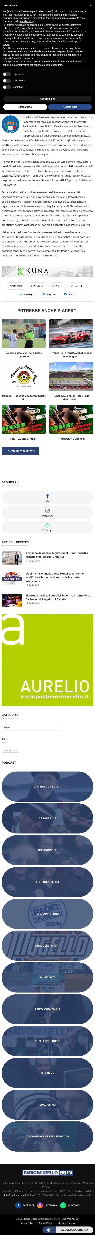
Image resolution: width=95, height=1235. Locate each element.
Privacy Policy (26, 1223)
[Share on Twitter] (57, 285)
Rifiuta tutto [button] (25, 107)
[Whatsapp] (70, 1205)
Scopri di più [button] (47, 98)
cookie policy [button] (27, 21)
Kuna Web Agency (70, 1218)
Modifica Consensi (66, 1223)
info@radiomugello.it (15, 1195)
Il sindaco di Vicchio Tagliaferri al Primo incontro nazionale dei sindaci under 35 (56, 554)
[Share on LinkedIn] (77, 285)
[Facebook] (24, 1205)
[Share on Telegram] (49, 294)
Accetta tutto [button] (70, 107)
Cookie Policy (45, 1223)
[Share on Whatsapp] (27, 294)
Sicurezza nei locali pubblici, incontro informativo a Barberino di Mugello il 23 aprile (58, 597)
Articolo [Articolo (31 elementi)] (10, 750)
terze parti (51, 24)
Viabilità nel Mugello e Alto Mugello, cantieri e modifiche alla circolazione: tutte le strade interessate (54, 577)
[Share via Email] (69, 294)
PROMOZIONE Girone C (71, 438)
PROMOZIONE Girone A (23, 438)
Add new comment (20, 451)
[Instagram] (47, 1205)
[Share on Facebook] (37, 285)
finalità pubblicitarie (13, 38)
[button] (90, 5)
